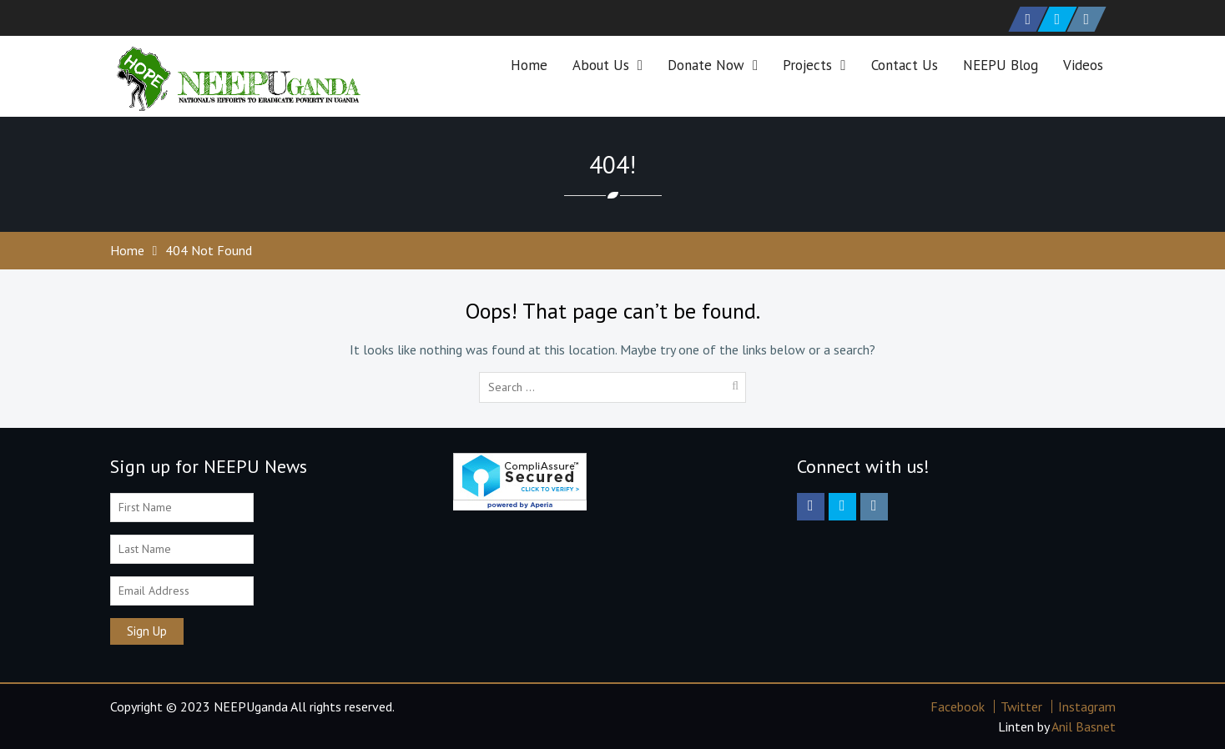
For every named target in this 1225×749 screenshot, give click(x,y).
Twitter (1021, 706)
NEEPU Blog (1000, 65)
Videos (1083, 65)
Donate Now (706, 65)
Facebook (957, 706)
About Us (600, 65)
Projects (807, 65)
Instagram (1087, 706)
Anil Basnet (1083, 726)
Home (529, 65)
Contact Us (904, 65)
